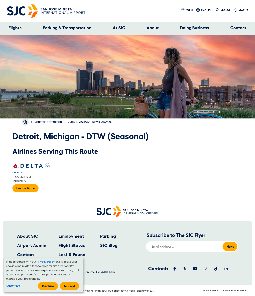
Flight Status (72, 245)
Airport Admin (31, 245)
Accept (69, 286)
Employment (71, 236)
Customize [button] (13, 285)
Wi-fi (187, 9)
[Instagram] (205, 268)
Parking (108, 236)
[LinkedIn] (226, 268)
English (206, 10)
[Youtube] (195, 268)
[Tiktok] (216, 268)
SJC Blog (109, 245)
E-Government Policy (234, 290)
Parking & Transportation (67, 27)
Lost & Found (72, 254)
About (153, 27)
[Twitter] (185, 268)
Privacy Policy (210, 290)
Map (239, 10)
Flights (15, 27)
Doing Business (194, 27)
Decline (48, 286)
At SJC (119, 27)
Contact (238, 27)
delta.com (18, 172)
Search (226, 9)
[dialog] (43, 275)
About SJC (27, 236)
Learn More (25, 188)
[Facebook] (174, 268)
